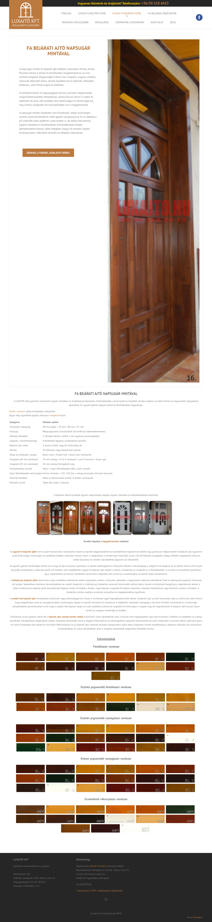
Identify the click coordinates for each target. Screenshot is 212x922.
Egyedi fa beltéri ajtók (92, 13)
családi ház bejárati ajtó (24, 598)
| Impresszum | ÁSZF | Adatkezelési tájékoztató (99, 890)
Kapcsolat (157, 22)
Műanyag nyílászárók (75, 22)
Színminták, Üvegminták (129, 22)
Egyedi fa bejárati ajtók (126, 13)
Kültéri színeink (17, 411)
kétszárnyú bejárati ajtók (25, 580)
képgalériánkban (111, 541)
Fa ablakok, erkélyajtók (162, 13)
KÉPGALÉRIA (102, 22)
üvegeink (54, 415)
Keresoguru (197, 917)
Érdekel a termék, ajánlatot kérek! (48, 152)
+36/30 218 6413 (98, 866)
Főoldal (66, 13)
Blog (173, 22)
